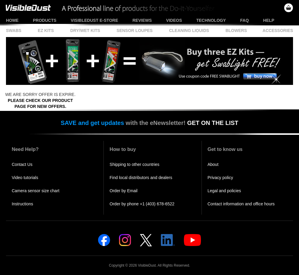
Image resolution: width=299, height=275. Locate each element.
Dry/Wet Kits (85, 30)
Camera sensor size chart (36, 190)
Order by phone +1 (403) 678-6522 (142, 203)
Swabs (13, 30)
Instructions (22, 203)
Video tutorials (25, 177)
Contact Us (22, 164)
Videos (174, 20)
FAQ (244, 20)
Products (45, 20)
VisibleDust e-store (94, 20)
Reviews (142, 20)
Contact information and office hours (241, 203)
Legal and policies (224, 190)
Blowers (236, 30)
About (213, 164)
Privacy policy (220, 177)
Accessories (278, 30)
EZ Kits (46, 30)
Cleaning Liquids (189, 30)
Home (12, 20)
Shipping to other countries (135, 164)
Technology (211, 20)
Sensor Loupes (135, 30)
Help (268, 20)
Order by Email (124, 190)
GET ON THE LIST (212, 123)
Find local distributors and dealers (141, 177)
